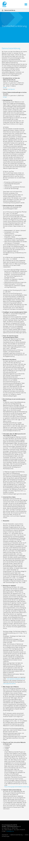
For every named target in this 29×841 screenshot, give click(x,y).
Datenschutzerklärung (9, 10)
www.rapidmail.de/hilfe (9, 683)
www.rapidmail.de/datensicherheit (16, 679)
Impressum (5, 834)
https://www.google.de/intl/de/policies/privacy (16, 786)
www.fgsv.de (11, 89)
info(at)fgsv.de (10, 831)
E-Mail (5, 87)
